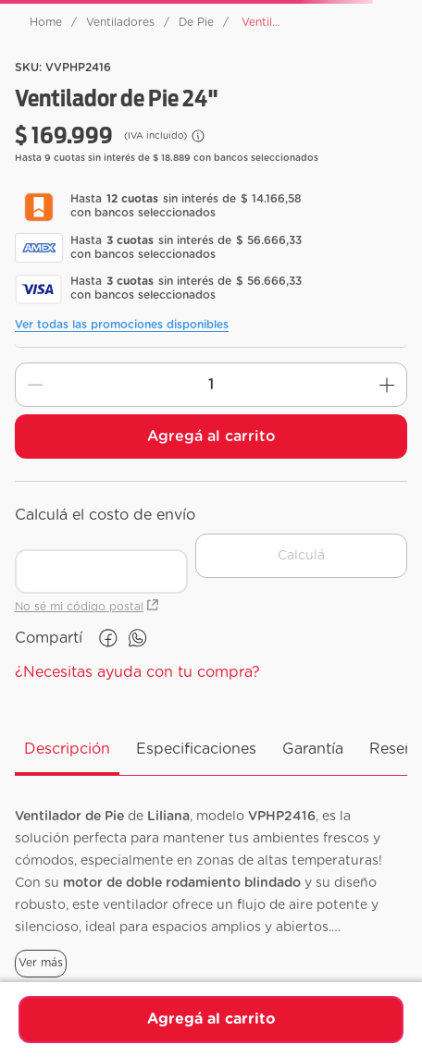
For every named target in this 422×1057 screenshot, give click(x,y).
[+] (386, 384)
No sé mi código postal (86, 606)
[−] (35, 384)
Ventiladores (120, 22)
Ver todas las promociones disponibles (122, 324)
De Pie (196, 22)
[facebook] (108, 638)
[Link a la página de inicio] (46, 22)
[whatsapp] (138, 638)
